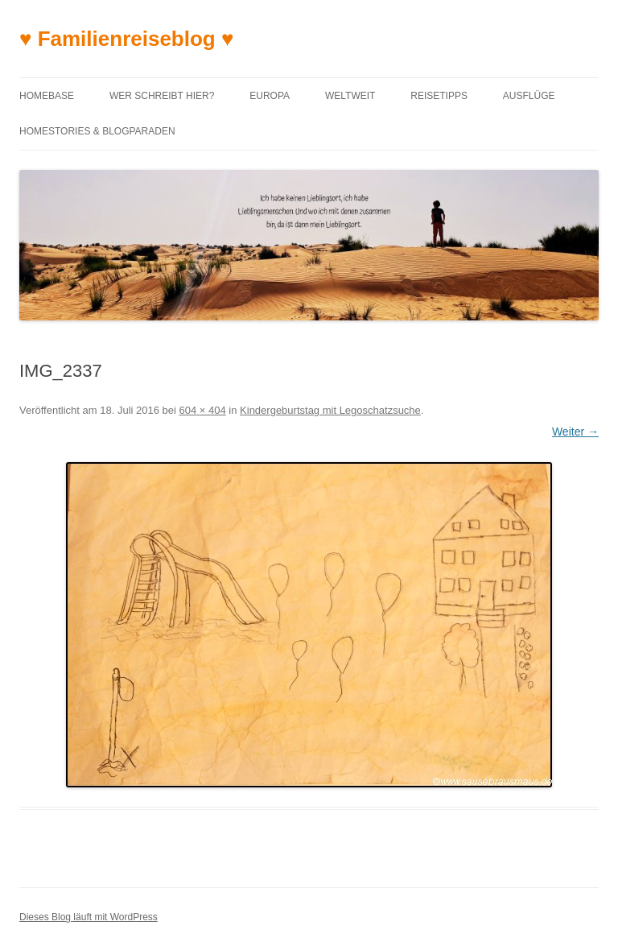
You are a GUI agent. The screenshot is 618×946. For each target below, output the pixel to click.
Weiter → (575, 431)
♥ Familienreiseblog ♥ (126, 39)
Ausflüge (529, 95)
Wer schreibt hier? (161, 95)
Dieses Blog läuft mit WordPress (88, 917)
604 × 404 (202, 410)
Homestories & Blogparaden (97, 131)
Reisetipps (439, 95)
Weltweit (350, 95)
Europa (269, 95)
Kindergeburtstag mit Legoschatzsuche (330, 410)
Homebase (46, 95)
